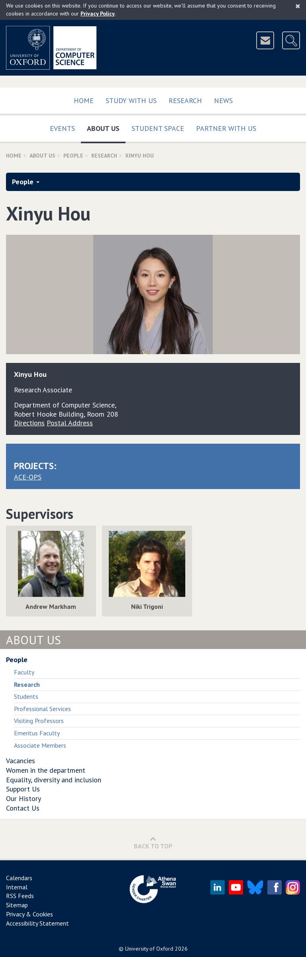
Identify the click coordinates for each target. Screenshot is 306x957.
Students (26, 696)
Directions (29, 422)
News (223, 100)
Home (84, 100)
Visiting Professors (39, 721)
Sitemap (17, 905)
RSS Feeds (20, 896)
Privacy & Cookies (29, 914)
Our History (23, 798)
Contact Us (22, 808)
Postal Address (70, 422)
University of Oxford (149, 948)
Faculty (24, 672)
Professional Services (42, 709)
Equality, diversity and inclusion (53, 779)
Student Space (157, 128)
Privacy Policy (97, 13)
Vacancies (20, 760)
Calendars (19, 878)
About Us (106, 127)
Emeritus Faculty (37, 733)
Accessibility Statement (37, 923)
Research (185, 100)
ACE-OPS (27, 476)
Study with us (131, 100)
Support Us (23, 788)
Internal (16, 887)
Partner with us (226, 128)
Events (62, 128)
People (73, 155)
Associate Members (40, 745)
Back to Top (153, 842)
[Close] (297, 6)
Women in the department (45, 770)
